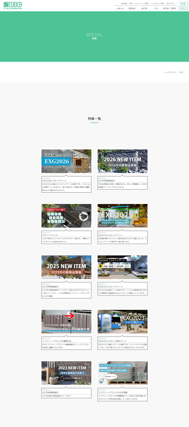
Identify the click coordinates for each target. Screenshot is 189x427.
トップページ (170, 72)
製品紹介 (132, 8)
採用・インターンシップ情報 (138, 3)
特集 (156, 8)
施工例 (144, 8)
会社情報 (124, 3)
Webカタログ (170, 3)
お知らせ (120, 8)
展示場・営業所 (169, 8)
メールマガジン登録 (157, 3)
